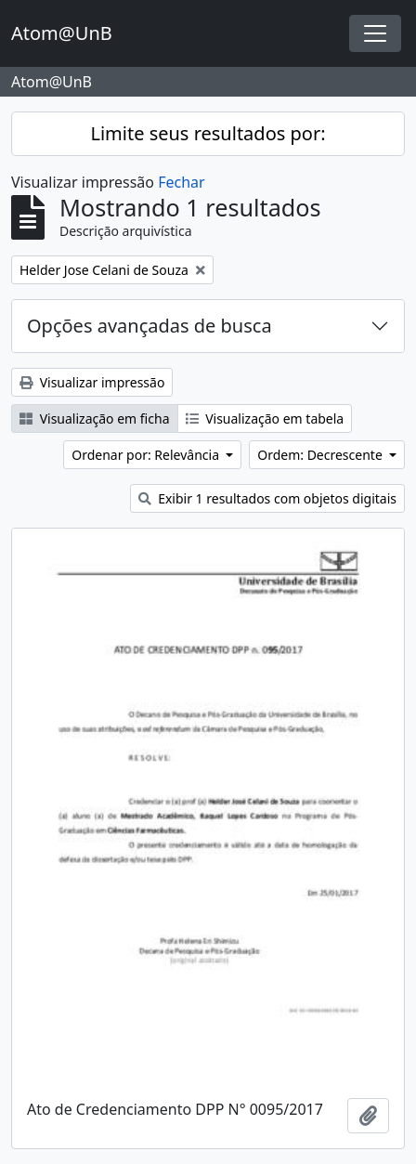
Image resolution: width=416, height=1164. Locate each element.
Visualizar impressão (92, 382)
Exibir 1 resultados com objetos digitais (267, 498)
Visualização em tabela (265, 418)
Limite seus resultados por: (207, 133)
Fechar (181, 182)
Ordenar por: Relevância (147, 455)
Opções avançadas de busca (149, 325)
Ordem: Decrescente (321, 455)
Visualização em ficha (95, 418)
